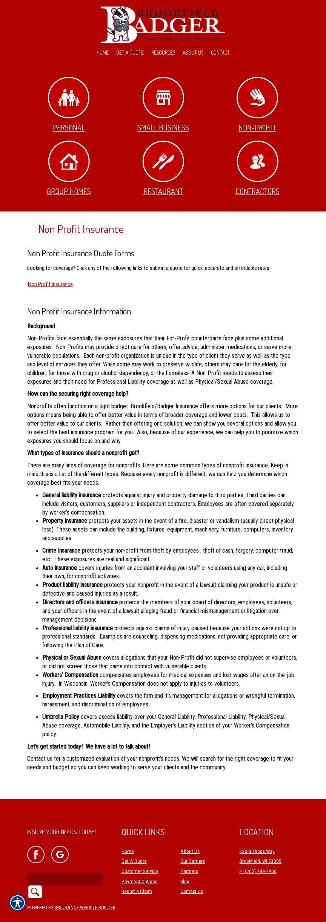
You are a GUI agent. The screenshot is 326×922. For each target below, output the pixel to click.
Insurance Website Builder (85, 890)
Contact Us (191, 874)
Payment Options (139, 864)
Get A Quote (134, 844)
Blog (184, 864)
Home (127, 834)
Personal (68, 104)
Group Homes (69, 168)
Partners (189, 854)
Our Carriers (192, 844)
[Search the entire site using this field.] (65, 861)
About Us (190, 834)
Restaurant (163, 168)
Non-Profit (257, 104)
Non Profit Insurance (50, 284)
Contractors (257, 168)
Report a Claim (136, 874)
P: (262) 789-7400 (258, 854)
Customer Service (139, 854)
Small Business (163, 104)
